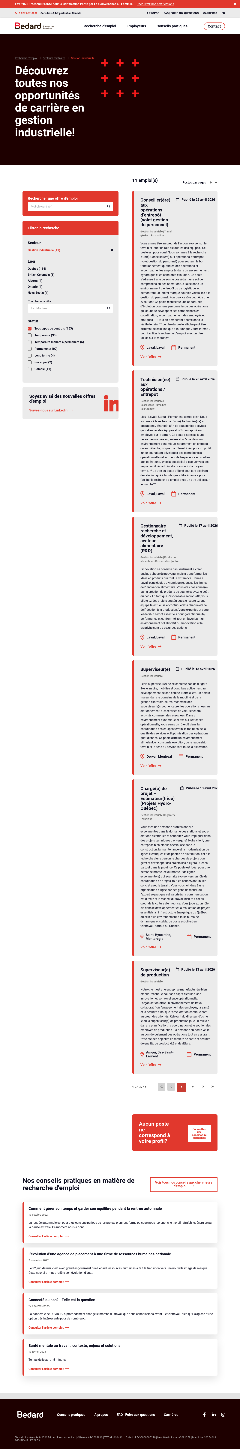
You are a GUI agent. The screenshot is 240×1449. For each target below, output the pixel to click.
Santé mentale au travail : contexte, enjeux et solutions (74, 1351)
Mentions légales (27, 1440)
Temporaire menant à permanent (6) (56, 342)
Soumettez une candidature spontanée (197, 1135)
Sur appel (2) (40, 362)
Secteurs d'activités (54, 58)
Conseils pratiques (172, 26)
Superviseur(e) (155, 669)
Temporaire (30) (42, 335)
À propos (153, 13)
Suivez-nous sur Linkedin (51, 410)
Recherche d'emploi (100, 26)
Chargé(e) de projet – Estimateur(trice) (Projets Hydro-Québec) (157, 798)
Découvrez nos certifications (157, 4)
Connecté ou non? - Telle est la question (61, 1305)
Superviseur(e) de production (155, 972)
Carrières (210, 13)
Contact (214, 26)
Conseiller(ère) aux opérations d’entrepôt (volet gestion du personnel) (155, 212)
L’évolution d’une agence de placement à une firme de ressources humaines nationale (99, 1260)
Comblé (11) (39, 369)
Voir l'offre (150, 357)
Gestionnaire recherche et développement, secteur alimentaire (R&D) (156, 538)
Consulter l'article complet (48, 1242)
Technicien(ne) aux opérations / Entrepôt (155, 387)
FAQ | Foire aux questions (181, 13)
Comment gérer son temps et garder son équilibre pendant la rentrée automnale (95, 1214)
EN (223, 13)
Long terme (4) (41, 355)
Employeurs (136, 26)
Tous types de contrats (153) (50, 328)
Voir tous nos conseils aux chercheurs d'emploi (183, 1190)
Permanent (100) (43, 349)
